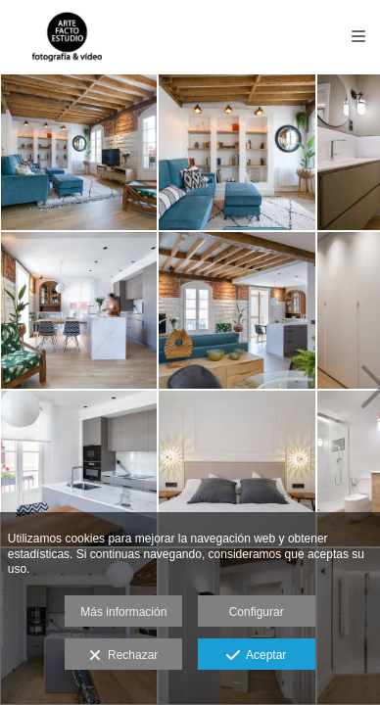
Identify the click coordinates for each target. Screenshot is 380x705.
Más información (123, 612)
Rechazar (123, 656)
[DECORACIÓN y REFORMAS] (79, 152)
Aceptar (256, 656)
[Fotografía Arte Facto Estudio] (66, 36)
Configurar (256, 612)
